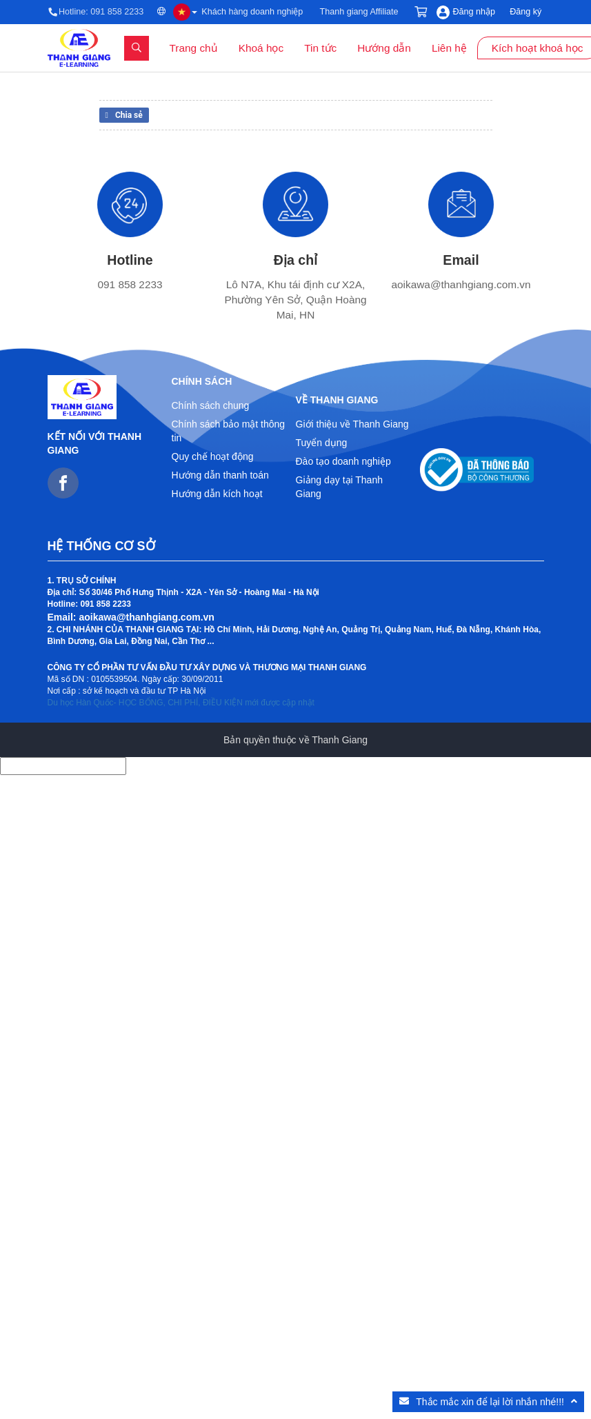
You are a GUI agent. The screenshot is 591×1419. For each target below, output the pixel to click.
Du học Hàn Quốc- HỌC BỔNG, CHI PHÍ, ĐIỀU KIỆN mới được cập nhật (181, 702)
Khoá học (261, 48)
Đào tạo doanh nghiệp (343, 461)
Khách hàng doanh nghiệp (252, 12)
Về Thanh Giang (337, 399)
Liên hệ (449, 48)
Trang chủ (194, 48)
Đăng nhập (474, 12)
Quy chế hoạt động (213, 456)
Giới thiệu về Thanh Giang (352, 424)
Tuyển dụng (322, 442)
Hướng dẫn (384, 48)
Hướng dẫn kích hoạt (217, 493)
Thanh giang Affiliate (359, 12)
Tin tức (320, 48)
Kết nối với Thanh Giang (95, 443)
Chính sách (202, 381)
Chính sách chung (211, 405)
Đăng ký (525, 12)
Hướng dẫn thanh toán (220, 475)
